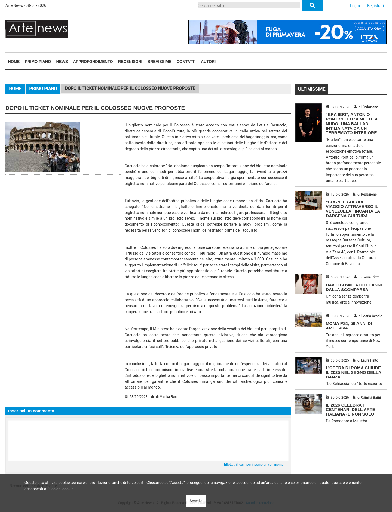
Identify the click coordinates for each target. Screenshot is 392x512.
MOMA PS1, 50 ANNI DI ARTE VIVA (349, 325)
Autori (208, 61)
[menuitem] (13, 61)
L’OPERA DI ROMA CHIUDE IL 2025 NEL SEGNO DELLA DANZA (353, 372)
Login (355, 5)
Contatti (186, 61)
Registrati (375, 5)
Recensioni (130, 61)
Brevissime (159, 61)
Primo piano (38, 61)
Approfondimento (93, 61)
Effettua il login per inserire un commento (253, 464)
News (62, 61)
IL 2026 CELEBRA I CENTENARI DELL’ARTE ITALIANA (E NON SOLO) (351, 410)
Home (14, 61)
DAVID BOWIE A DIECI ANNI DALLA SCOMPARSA (354, 287)
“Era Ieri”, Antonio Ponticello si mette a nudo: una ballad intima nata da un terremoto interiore (352, 123)
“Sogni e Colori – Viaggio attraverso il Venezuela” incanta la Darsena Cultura (353, 208)
